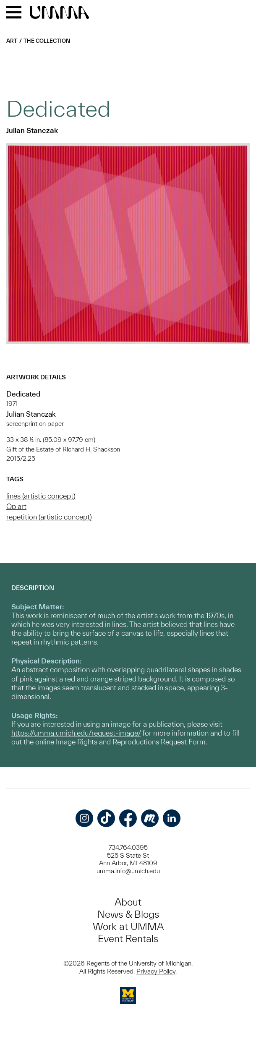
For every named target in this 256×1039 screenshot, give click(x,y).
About (128, 902)
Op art (16, 506)
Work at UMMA (128, 926)
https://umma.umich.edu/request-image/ (76, 733)
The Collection (47, 41)
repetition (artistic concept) (49, 517)
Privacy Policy (155, 971)
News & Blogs (128, 914)
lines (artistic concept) (41, 496)
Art (11, 41)
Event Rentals (128, 938)
